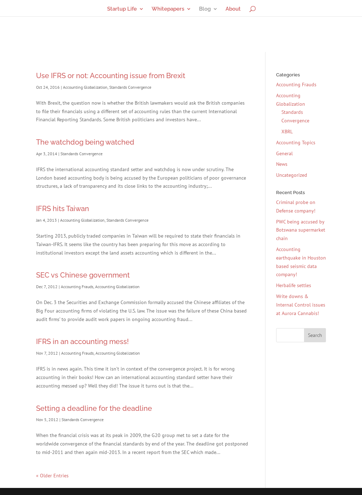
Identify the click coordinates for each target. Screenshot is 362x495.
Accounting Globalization (85, 87)
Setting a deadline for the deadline (94, 408)
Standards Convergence (130, 87)
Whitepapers (168, 9)
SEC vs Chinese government (83, 275)
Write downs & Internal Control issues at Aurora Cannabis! (300, 304)
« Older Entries (52, 475)
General (284, 153)
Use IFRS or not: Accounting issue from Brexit (110, 75)
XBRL (287, 131)
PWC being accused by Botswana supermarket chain (300, 230)
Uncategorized (291, 175)
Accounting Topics (295, 142)
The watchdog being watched (85, 142)
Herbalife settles (293, 285)
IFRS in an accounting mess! (82, 341)
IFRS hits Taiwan (62, 208)
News (281, 164)
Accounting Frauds (77, 286)
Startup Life (122, 9)
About (233, 9)
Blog (205, 9)
